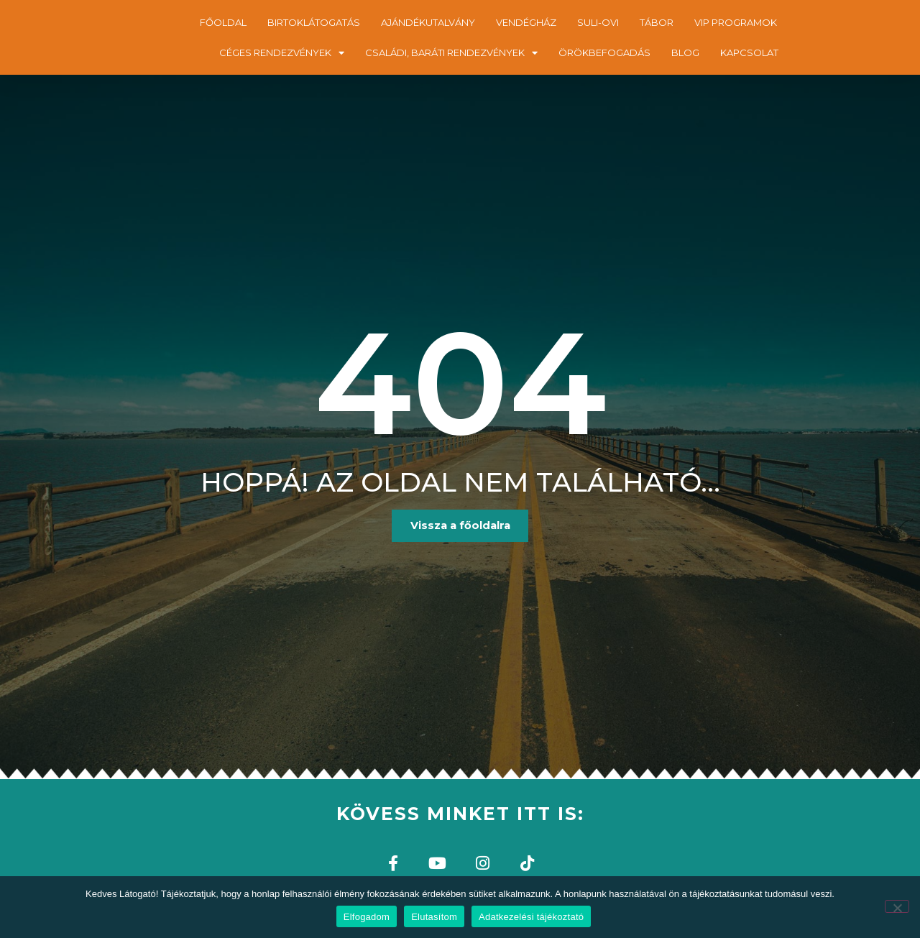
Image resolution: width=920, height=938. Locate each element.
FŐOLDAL (223, 22)
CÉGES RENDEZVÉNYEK (281, 53)
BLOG (685, 52)
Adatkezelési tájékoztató (531, 916)
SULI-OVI (598, 22)
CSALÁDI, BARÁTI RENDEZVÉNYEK (451, 53)
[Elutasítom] (897, 906)
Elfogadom (367, 916)
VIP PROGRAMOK (735, 22)
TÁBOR (656, 22)
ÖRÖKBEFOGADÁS (604, 52)
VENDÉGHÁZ (526, 22)
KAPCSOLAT (749, 52)
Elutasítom (434, 916)
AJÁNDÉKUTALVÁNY (428, 22)
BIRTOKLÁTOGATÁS (313, 22)
